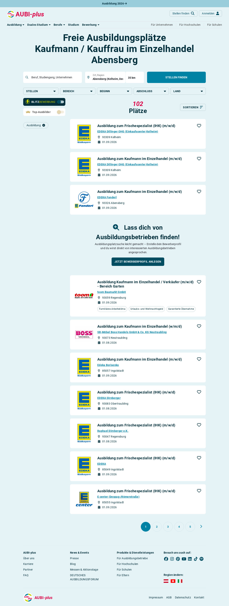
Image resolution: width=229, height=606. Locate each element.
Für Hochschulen (127, 564)
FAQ (25, 575)
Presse (74, 558)
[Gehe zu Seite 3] (168, 527)
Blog (73, 564)
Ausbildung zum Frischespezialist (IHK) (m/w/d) (136, 126)
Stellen (41, 91)
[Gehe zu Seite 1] (146, 527)
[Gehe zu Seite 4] (179, 527)
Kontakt (199, 598)
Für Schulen (124, 570)
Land (188, 91)
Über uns (28, 558)
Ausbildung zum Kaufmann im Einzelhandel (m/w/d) (139, 159)
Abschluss (151, 91)
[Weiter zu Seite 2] (201, 527)
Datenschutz (183, 598)
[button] (15, 24)
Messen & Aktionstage (84, 570)
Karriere (28, 564)
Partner (28, 570)
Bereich (77, 91)
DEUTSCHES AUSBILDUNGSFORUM (84, 577)
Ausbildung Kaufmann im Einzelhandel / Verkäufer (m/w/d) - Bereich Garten (145, 285)
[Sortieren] (193, 107)
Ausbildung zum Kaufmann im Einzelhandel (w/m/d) (139, 327)
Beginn (114, 91)
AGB (169, 598)
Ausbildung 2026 (114, 3)
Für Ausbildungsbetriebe (132, 558)
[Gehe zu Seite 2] (157, 527)
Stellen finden (176, 77)
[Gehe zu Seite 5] (190, 527)
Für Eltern (123, 575)
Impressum (156, 598)
